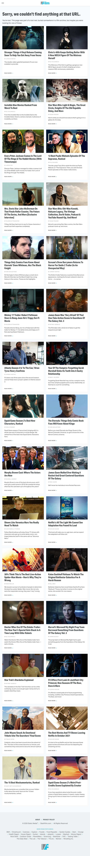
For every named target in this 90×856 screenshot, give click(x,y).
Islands (42, 834)
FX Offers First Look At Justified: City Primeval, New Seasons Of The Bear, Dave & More (65, 683)
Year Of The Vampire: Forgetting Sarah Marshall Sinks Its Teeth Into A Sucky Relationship (66, 371)
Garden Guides (64, 832)
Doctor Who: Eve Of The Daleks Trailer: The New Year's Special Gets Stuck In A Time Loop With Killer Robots (22, 630)
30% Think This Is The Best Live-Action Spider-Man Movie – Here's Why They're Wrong (22, 577)
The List (32, 839)
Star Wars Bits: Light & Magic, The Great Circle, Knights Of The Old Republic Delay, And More (66, 108)
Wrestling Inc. (68, 839)
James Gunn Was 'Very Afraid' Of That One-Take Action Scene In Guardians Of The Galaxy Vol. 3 (66, 318)
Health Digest (14, 834)
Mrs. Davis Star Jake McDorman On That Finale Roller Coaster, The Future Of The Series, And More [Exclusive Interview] (22, 213)
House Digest (26, 834)
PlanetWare (37, 836)
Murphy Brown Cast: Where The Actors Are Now (22, 474)
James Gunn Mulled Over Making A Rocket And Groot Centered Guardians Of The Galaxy (66, 475)
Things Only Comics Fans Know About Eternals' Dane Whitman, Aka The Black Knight (22, 265)
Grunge (80, 832)
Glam (74, 832)
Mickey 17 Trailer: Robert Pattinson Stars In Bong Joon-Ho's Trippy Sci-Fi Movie (21, 318)
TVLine (51, 839)
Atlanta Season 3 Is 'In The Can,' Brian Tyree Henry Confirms (21, 369)
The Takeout (41, 839)
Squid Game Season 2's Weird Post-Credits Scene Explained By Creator (64, 784)
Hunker (35, 834)
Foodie (42, 832)
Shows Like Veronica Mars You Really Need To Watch (21, 524)
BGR (8, 832)
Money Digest (76, 834)
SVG (64, 836)
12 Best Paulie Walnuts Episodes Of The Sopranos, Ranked (66, 157)
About (37, 820)
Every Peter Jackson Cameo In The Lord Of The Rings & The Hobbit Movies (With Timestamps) (23, 158)
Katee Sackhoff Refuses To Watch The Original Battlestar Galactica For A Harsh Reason (66, 577)
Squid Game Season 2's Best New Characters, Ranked (19, 422)
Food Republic (52, 832)
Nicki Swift (14, 836)
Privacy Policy (49, 820)
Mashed (66, 834)
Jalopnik (50, 834)
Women (58, 839)
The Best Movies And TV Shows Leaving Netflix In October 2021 (66, 734)
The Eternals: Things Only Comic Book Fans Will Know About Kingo (66, 422)
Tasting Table (73, 836)
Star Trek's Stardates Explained (19, 680)
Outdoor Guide (25, 836)
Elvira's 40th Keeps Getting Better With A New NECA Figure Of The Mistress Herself (66, 55)
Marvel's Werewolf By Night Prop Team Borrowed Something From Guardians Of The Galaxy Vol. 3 (66, 630)
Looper (58, 834)
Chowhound (16, 832)
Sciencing (47, 836)
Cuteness (26, 832)
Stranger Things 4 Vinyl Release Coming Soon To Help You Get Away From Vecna (23, 54)
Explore (34, 832)
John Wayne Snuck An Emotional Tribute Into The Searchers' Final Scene (22, 734)
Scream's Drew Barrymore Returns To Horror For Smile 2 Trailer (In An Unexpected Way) (65, 265)
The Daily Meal (22, 839)
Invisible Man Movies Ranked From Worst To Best (20, 107)
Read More (8, 73)
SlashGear (56, 836)
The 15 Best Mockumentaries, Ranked (22, 782)
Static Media (32, 823)
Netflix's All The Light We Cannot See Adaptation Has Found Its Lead (65, 524)
